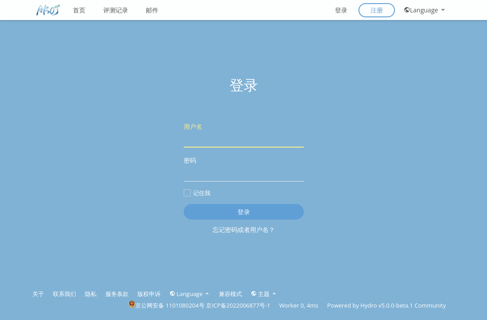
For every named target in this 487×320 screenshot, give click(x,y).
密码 (244, 168)
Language (425, 10)
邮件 (152, 10)
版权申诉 (149, 294)
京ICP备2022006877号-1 (238, 305)
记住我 (197, 193)
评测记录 (115, 10)
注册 (376, 10)
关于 (38, 294)
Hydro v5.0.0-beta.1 (386, 305)
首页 (79, 10)
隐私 (91, 294)
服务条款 (117, 294)
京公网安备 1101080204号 (167, 305)
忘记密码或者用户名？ (244, 229)
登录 (341, 10)
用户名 (244, 135)
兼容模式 (230, 294)
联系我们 (64, 294)
